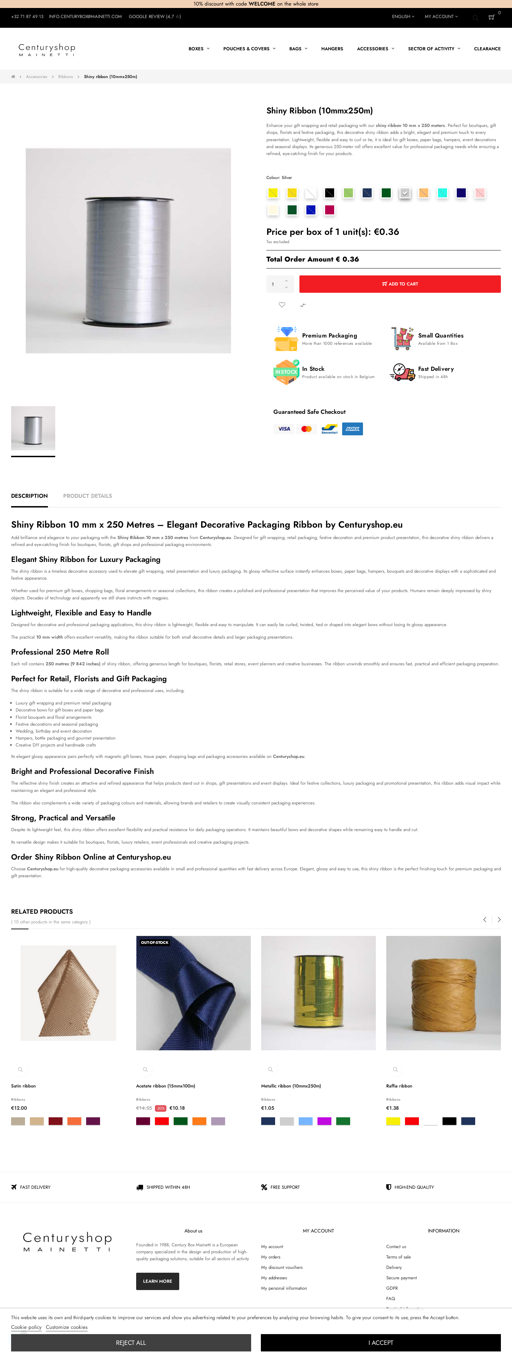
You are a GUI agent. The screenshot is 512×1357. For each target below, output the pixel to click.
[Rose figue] (330, 207)
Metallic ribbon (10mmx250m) (291, 1083)
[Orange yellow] (292, 190)
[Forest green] (292, 207)
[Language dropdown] (403, 16)
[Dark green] (386, 190)
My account (272, 1243)
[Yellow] (273, 190)
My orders (270, 1254)
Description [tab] (29, 493)
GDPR (392, 1285)
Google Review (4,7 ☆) (155, 16)
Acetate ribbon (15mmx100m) (165, 1083)
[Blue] (367, 190)
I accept (381, 1342)
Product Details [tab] (87, 493)
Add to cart (400, 281)
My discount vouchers (282, 1264)
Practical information (405, 1306)
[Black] (330, 190)
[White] (311, 190)
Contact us (396, 1243)
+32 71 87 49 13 (27, 16)
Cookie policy (26, 1327)
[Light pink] (480, 190)
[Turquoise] (443, 190)
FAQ (390, 1295)
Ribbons (18, 1096)
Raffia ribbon (399, 1083)
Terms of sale (398, 1254)
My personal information (284, 1285)
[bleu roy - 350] (311, 207)
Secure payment (401, 1275)
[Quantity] (280, 281)
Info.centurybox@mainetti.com (85, 16)
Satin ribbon (23, 1083)
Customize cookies (67, 1327)
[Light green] (349, 190)
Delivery (394, 1264)
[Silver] (405, 190)
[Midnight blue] (462, 190)
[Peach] (424, 190)
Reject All (131, 1342)
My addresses (274, 1275)
